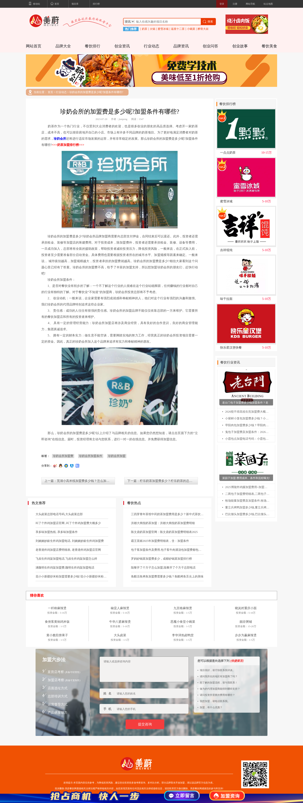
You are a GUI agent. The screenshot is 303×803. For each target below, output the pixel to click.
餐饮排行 (92, 46)
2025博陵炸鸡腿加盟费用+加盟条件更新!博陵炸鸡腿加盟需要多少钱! (247, 487)
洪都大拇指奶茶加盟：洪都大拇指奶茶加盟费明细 (163, 523)
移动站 (34, 4)
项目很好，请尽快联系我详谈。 (217, 670)
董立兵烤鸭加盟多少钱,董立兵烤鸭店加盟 (247, 507)
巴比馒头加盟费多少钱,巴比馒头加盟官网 (247, 514)
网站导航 (250, 4)
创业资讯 (122, 46)
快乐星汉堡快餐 (231, 347)
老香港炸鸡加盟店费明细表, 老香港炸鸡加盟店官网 (68, 549)
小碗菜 (191, 29)
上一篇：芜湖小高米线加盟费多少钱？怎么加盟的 (78, 480)
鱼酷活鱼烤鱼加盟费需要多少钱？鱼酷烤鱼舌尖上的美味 (167, 576)
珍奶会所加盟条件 (90, 456)
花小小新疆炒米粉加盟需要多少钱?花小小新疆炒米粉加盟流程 (72, 576)
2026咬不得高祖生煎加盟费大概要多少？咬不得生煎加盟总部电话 (247, 411)
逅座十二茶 (178, 29)
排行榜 (96, 4)
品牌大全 (63, 46)
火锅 (152, 29)
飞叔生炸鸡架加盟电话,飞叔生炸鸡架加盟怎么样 (66, 558)
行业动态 (151, 46)
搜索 (207, 21)
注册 (235, 4)
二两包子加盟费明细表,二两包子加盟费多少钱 (247, 493)
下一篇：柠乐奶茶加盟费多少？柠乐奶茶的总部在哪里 (162, 480)
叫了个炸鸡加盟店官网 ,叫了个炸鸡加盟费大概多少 (68, 523)
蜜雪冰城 (163, 29)
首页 (54, 4)
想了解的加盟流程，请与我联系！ (218, 682)
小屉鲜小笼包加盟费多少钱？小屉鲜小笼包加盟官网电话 (247, 418)
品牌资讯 (181, 46)
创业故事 (240, 46)
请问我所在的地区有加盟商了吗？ (218, 676)
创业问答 (210, 46)
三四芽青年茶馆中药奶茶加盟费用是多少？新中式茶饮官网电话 (167, 514)
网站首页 (33, 46)
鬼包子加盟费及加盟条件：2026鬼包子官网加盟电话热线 (247, 432)
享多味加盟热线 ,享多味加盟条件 (57, 532)
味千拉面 (226, 298)
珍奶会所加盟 (116, 456)
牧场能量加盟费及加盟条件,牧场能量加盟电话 (247, 500)
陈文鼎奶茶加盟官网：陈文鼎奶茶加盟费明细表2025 (164, 532)
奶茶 (144, 29)
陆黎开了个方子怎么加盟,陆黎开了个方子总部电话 (163, 567)
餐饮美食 (269, 46)
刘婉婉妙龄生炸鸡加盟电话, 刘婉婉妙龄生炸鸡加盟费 (70, 540)
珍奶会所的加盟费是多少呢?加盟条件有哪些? (96, 92)
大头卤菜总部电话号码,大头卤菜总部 (59, 514)
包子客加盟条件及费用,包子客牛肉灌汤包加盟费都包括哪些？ (167, 549)
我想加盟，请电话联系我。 (215, 701)
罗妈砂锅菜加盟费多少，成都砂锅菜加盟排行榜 (161, 558)
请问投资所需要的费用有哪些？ (217, 695)
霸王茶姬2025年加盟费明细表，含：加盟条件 (160, 540)
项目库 (74, 4)
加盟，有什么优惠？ (211, 707)
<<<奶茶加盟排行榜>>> (68, 144)
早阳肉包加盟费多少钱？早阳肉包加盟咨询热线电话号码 (247, 425)
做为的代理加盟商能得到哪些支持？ (220, 688)
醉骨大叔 (203, 29)
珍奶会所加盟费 (63, 456)
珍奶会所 (60, 138)
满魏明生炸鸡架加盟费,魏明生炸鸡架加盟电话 (65, 567)
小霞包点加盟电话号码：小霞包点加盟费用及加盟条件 (247, 438)
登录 (222, 4)
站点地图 (268, 4)
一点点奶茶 (228, 152)
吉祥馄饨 (226, 250)
